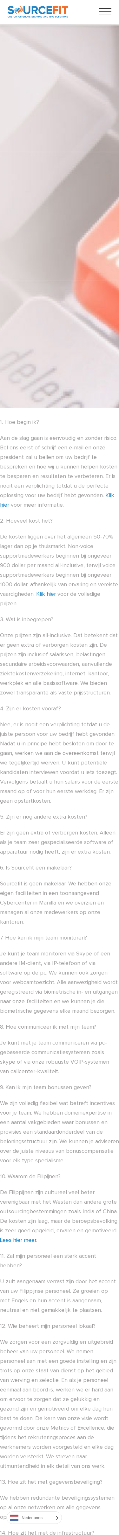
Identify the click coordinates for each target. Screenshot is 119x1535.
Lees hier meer (18, 1240)
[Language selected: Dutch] (34, 1517)
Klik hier (46, 594)
